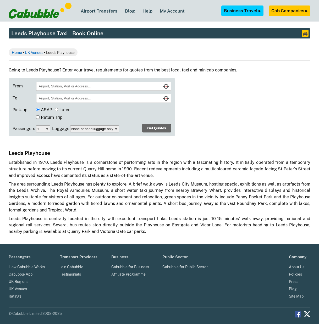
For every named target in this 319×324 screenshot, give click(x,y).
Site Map (296, 296)
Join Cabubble (71, 267)
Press (293, 282)
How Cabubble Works (27, 267)
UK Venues (34, 52)
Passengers (24, 128)
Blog (130, 11)
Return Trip (52, 117)
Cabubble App (20, 274)
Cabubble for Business (130, 267)
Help (147, 11)
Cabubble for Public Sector (185, 267)
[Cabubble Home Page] (40, 17)
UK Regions (18, 282)
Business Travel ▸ (242, 10)
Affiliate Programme (128, 274)
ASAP (46, 109)
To (15, 98)
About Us (296, 267)
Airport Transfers (99, 11)
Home (17, 52)
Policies (295, 274)
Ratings (15, 296)
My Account (172, 11)
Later (64, 109)
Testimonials (70, 274)
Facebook (298, 314)
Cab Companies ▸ (289, 10)
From (18, 85)
